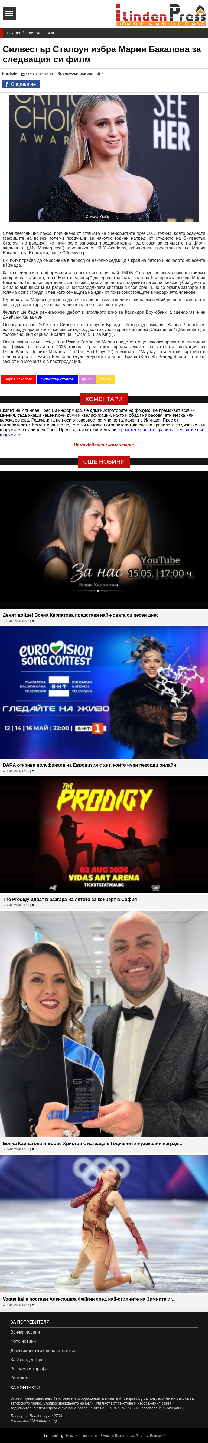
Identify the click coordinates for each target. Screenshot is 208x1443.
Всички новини (25, 1332)
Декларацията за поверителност (43, 1350)
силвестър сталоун (57, 379)
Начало (13, 33)
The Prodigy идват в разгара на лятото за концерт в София (70, 899)
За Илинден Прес (28, 1359)
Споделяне (21, 84)
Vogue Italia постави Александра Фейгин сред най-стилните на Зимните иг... (89, 1299)
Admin (9, 74)
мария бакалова (18, 379)
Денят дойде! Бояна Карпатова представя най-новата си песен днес (81, 615)
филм (87, 379)
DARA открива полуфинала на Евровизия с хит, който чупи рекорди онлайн (89, 765)
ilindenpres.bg (53, 1436)
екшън (105, 379)
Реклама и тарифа (29, 1369)
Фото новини (23, 1341)
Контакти (19, 1378)
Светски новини (40, 33)
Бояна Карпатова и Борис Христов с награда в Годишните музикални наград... (92, 1143)
